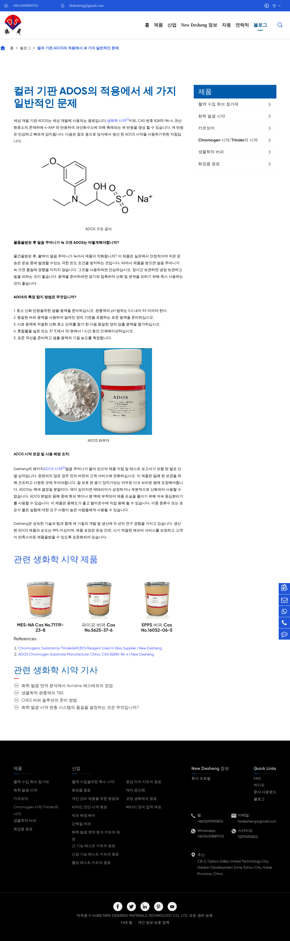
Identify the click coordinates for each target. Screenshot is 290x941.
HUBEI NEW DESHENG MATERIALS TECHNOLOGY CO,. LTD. (140, 915)
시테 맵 (126, 922)
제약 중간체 (135, 790)
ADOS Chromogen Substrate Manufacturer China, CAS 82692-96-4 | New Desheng (86, 654)
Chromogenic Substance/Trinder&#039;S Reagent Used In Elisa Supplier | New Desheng (90, 648)
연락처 (242, 24)
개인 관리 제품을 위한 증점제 (95, 798)
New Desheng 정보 (199, 24)
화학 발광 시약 (211, 116)
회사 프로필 (200, 778)
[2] (63, 467)
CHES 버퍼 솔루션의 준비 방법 (49, 700)
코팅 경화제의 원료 (141, 798)
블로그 (260, 24)
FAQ (257, 778)
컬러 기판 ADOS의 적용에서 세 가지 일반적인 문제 (78, 48)
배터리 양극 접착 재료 (143, 807)
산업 (171, 24)
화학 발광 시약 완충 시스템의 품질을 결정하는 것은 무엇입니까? (80, 707)
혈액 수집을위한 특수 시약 (93, 782)
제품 (158, 24)
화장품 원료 (209, 163)
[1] (127, 119)
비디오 (259, 785)
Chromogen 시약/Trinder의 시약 (228, 140)
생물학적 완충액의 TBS (42, 692)
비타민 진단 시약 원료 (89, 807)
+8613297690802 (210, 821)
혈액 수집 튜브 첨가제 (218, 104)
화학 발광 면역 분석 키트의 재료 (96, 835)
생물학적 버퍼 (211, 151)
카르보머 (206, 128)
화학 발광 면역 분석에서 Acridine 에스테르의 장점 (67, 685)
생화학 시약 (116, 120)
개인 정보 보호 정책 (153, 922)
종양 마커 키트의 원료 (143, 782)
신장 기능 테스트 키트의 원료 (95, 854)
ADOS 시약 (53, 469)
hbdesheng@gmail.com (86, 5)
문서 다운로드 (265, 792)
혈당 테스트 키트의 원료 (91, 862)
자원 (226, 24)
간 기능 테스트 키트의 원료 (93, 846)
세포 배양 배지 (83, 815)
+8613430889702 (25, 5)
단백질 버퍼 (81, 824)
